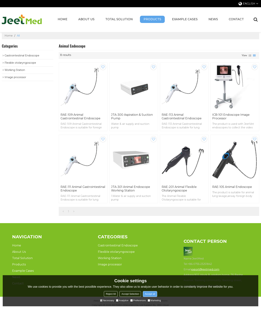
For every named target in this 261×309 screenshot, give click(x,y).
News (213, 19)
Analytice (122, 300)
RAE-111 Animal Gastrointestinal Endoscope (83, 188)
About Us (86, 19)
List (250, 55)
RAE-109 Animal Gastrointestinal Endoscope (80, 116)
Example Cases (185, 19)
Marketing (154, 300)
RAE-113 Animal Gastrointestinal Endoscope (182, 116)
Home (62, 19)
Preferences (138, 300)
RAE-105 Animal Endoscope (232, 187)
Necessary (107, 300)
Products (152, 19)
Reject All (111, 294)
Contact (236, 19)
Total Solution (119, 19)
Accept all (150, 294)
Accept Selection (130, 294)
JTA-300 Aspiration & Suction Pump (132, 116)
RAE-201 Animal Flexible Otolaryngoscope (179, 188)
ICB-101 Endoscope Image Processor (231, 116)
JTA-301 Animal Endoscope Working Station (130, 188)
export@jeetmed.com (205, 269)
